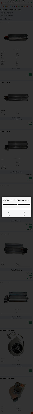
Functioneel (9, 215)
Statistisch (24, 215)
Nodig (9, 212)
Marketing (24, 212)
